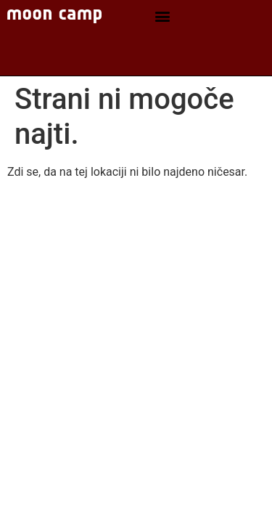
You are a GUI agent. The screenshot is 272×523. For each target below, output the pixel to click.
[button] (162, 16)
